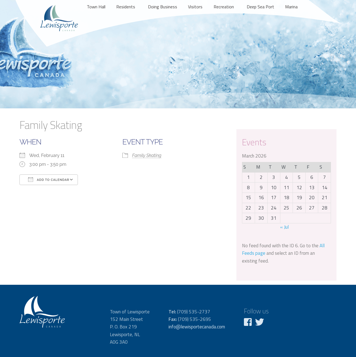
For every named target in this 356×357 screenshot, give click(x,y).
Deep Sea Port (260, 6)
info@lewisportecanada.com (197, 326)
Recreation (224, 6)
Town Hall (96, 6)
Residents (125, 6)
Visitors (195, 6)
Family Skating (146, 155)
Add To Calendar (48, 179)
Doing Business (162, 6)
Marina (291, 6)
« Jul (284, 227)
